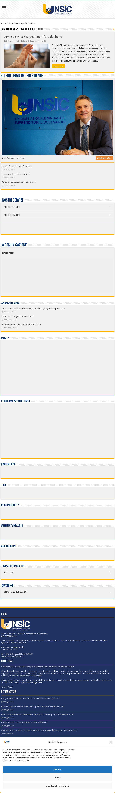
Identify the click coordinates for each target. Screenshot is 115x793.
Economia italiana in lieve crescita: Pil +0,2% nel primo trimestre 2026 (37, 714)
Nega (57, 777)
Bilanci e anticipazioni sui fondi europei (18, 182)
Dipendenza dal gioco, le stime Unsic (18, 316)
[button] (110, 741)
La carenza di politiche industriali (16, 174)
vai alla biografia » (104, 158)
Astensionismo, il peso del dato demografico (21, 324)
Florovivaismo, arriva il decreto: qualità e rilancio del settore (32, 706)
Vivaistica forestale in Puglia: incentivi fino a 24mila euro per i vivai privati (39, 730)
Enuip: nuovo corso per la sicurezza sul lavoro (24, 722)
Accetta (57, 769)
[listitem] (68, 274)
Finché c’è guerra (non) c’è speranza (17, 166)
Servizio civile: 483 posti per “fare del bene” (33, 36)
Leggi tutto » (58, 66)
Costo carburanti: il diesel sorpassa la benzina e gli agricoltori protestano (33, 308)
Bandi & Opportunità (31, 41)
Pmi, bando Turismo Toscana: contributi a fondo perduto (30, 698)
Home (3, 23)
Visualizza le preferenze (57, 786)
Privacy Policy (7, 687)
